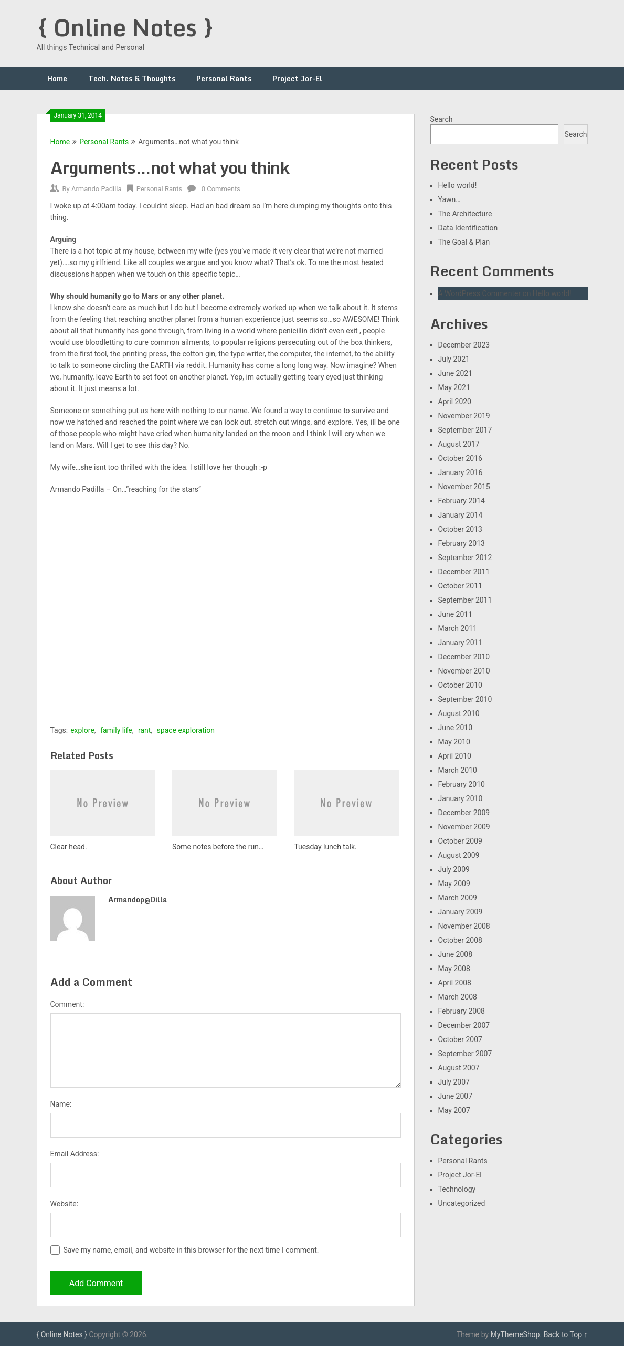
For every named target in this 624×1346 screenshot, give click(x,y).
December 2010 (464, 657)
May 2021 (454, 387)
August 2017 (459, 444)
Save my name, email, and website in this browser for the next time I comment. (191, 1250)
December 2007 (464, 1025)
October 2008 (460, 940)
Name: (61, 1104)
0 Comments (221, 189)
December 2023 (464, 345)
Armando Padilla (96, 189)
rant (144, 730)
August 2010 (459, 713)
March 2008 (457, 997)
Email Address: (74, 1154)
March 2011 (457, 628)
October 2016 (460, 458)
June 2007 (455, 1096)
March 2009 (457, 897)
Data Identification (468, 228)
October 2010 (460, 685)
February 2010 (461, 784)
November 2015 (464, 486)
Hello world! (457, 185)
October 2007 (460, 1039)
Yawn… (449, 199)
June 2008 (455, 954)
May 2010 (454, 742)
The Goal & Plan (464, 242)
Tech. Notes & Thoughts (131, 78)
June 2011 (455, 614)
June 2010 (455, 727)
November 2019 (464, 416)
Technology (457, 1189)
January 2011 (460, 642)
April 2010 (455, 756)
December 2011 (464, 571)
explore (82, 730)
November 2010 (464, 671)
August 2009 (459, 855)
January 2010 (460, 798)
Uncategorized (461, 1203)
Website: (64, 1204)
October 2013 (460, 529)
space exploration (186, 730)
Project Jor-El (297, 78)
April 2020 (455, 401)
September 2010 (465, 699)
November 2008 (464, 926)
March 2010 (457, 770)
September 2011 (465, 600)
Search (441, 119)
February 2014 (461, 501)
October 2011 (460, 586)
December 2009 (464, 812)
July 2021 (454, 359)
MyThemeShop (515, 1334)
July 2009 (454, 869)
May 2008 (454, 968)
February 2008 (461, 1011)
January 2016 (460, 472)
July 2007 (454, 1082)
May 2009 (454, 883)
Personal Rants (223, 78)
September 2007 (465, 1053)
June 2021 (455, 373)
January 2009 (460, 912)
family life (116, 730)
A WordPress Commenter (479, 293)
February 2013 (461, 543)
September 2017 (465, 430)
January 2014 (460, 515)
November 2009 (464, 827)
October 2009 (460, 841)
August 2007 (459, 1068)
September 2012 (465, 557)
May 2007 (454, 1110)
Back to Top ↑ (566, 1334)
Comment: (67, 1004)
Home (57, 78)
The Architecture (465, 213)
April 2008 (455, 983)
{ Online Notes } (125, 27)
